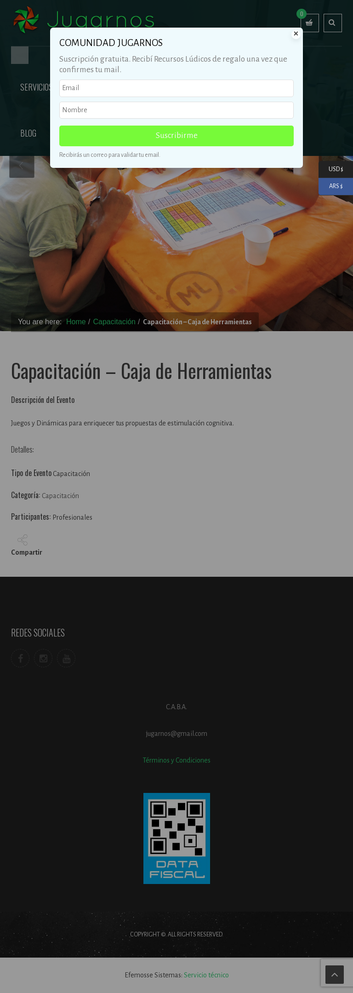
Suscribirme (177, 135)
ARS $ (331, 186)
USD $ (331, 169)
